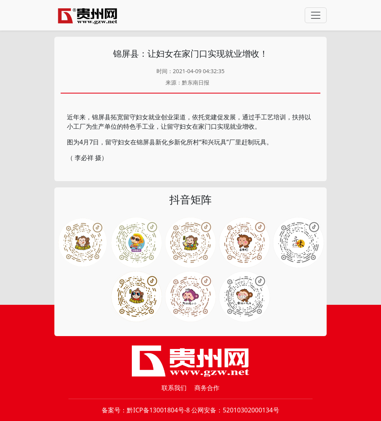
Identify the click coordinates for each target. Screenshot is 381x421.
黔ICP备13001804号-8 (158, 410)
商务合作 (206, 387)
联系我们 (174, 387)
